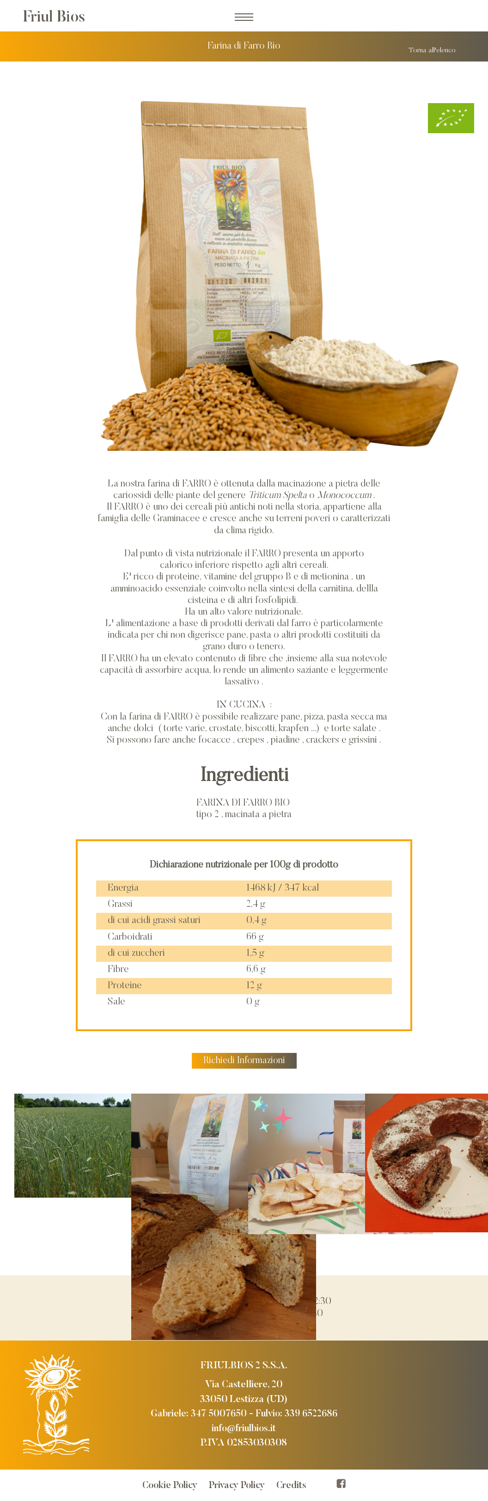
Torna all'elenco (431, 49)
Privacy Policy (238, 1484)
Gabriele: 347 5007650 (196, 1413)
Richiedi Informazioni (244, 1059)
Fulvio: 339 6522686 (298, 1413)
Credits (294, 1484)
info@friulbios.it (244, 1428)
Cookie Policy (168, 1484)
